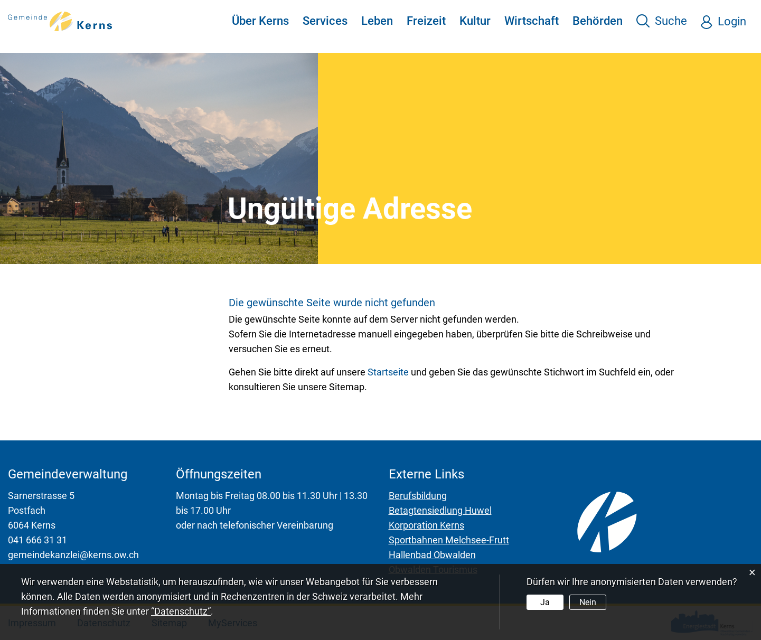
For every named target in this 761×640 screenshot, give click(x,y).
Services (325, 20)
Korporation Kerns (426, 525)
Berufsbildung (418, 495)
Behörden (597, 20)
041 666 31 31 (37, 539)
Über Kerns (260, 20)
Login (732, 21)
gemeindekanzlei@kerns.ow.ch (73, 554)
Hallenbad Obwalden (432, 554)
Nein (587, 602)
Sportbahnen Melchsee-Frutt (449, 539)
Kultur (475, 20)
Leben (377, 20)
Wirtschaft (531, 20)
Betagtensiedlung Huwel (440, 510)
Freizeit (426, 20)
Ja (545, 602)
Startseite (388, 372)
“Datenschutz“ (181, 611)
